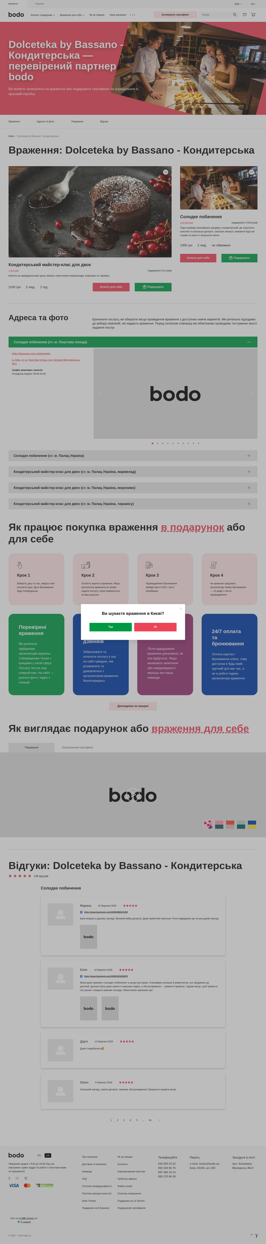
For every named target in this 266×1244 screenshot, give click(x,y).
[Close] (181, 608)
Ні (155, 626)
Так (110, 626)
